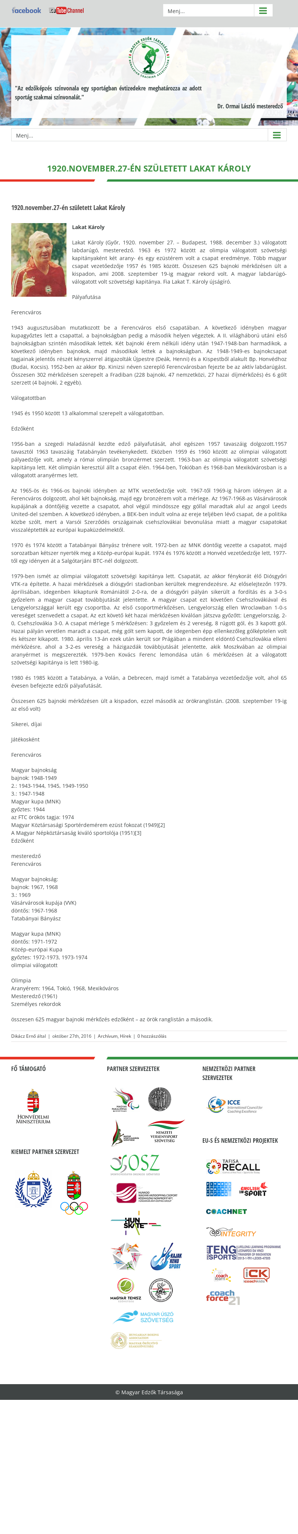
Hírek (125, 1036)
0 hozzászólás (152, 1036)
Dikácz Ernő (23, 1036)
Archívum (108, 1036)
